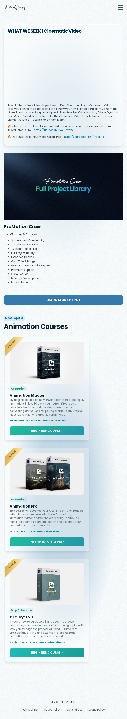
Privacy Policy (52, 709)
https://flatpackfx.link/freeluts (84, 137)
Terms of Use (74, 709)
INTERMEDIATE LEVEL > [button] (47, 541)
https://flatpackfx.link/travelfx (53, 130)
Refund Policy (96, 709)
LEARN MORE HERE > (63, 299)
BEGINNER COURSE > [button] (47, 431)
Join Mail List (30, 709)
